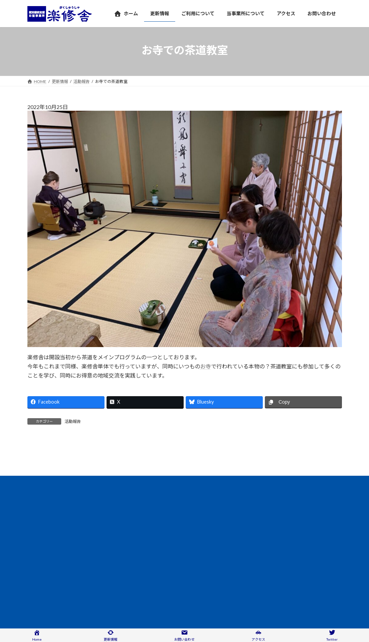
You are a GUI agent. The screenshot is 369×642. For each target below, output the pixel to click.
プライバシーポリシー (142, 543)
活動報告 (73, 421)
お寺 (205, 366)
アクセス (42, 543)
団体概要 (100, 543)
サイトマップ (188, 543)
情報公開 (71, 543)
